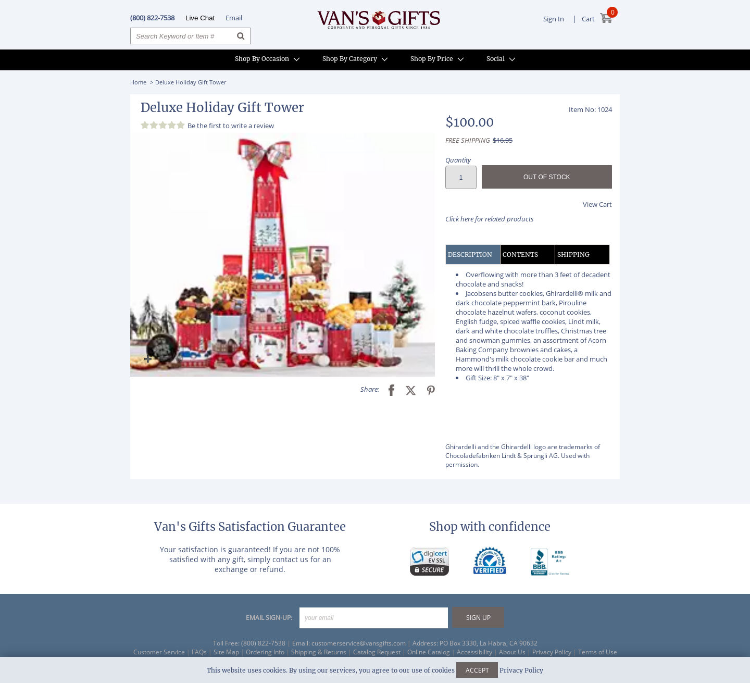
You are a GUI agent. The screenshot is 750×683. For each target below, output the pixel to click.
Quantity (458, 160)
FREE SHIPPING (467, 140)
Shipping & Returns (318, 652)
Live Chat (200, 18)
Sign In (553, 18)
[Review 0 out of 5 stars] (164, 125)
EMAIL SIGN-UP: (269, 617)
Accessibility (474, 652)
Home (138, 82)
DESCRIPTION (470, 254)
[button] (282, 255)
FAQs (199, 652)
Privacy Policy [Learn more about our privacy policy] (521, 670)
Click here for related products (489, 218)
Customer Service (159, 652)
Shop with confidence (490, 526)
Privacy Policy (551, 652)
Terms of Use (597, 652)
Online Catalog (428, 652)
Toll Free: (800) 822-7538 (249, 643)
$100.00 (469, 122)
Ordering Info (265, 652)
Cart (588, 18)
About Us (512, 652)
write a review (252, 125)
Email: (301, 643)
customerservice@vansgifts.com (358, 643)
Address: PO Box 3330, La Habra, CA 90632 (475, 643)
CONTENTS (520, 254)
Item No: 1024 (590, 109)
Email (234, 17)
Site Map (226, 652)
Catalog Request (377, 652)
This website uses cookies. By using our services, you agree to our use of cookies (375, 670)
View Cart (597, 204)
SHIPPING (573, 254)
